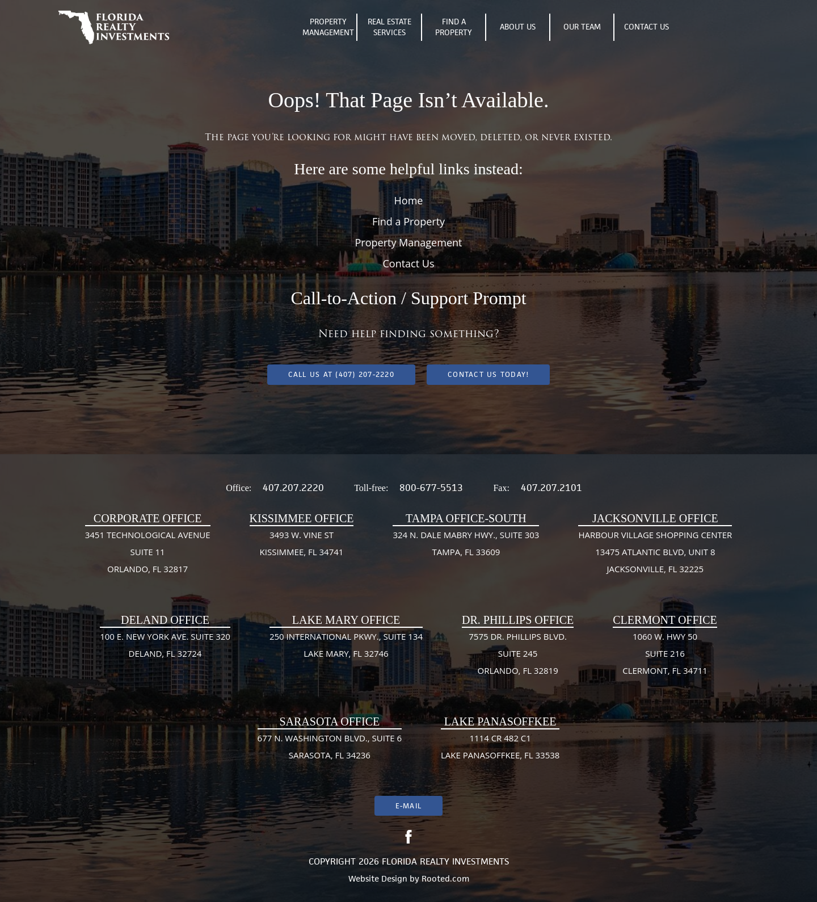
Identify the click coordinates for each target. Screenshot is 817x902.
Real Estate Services (389, 27)
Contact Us (646, 27)
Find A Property (453, 27)
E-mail (408, 806)
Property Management (328, 27)
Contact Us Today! (488, 374)
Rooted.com (445, 878)
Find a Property (408, 221)
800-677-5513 (431, 487)
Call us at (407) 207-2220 (341, 374)
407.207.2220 (293, 487)
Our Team (582, 27)
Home (408, 200)
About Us (518, 27)
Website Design (377, 878)
